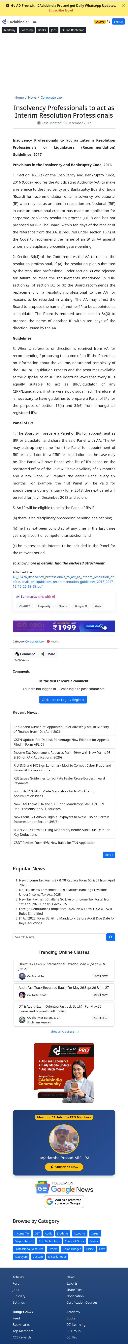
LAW (102, 1249)
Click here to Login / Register (63, 700)
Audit (48, 1233)
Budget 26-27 (23, 1312)
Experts (72, 1283)
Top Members (23, 1331)
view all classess (64, 1031)
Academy (9, 30)
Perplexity (44, 606)
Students (63, 1233)
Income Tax (22, 1233)
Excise (90, 1249)
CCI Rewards (22, 1337)
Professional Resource (29, 1249)
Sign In (118, 21)
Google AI (81, 606)
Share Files (74, 1290)
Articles (18, 1277)
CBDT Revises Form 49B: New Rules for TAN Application (55, 842)
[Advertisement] (64, 64)
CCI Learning (75, 1324)
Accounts (80, 1233)
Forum (17, 1283)
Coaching (26, 30)
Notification (75, 1296)
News (70, 1277)
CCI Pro (71, 1337)
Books (42, 30)
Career (95, 1233)
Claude (62, 606)
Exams (93, 1241)
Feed (16, 1318)
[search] (110, 937)
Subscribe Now (64, 1167)
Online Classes (64, 952)
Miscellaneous (57, 1256)
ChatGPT (24, 606)
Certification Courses (81, 1302)
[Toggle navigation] (34, 21)
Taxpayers (21, 1256)
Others (52, 1249)
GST (37, 1233)
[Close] (123, 5)
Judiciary (19, 1296)
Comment (25, 654)
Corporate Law (34, 641)
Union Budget (72, 1249)
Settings (19, 1302)
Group (73, 1331)
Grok (98, 606)
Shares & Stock (74, 1241)
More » (109, 855)
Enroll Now (100, 976)
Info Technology (49, 1241)
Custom (38, 1256)
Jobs (54, 30)
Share (48, 654)
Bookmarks (21, 1324)
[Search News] (59, 937)
